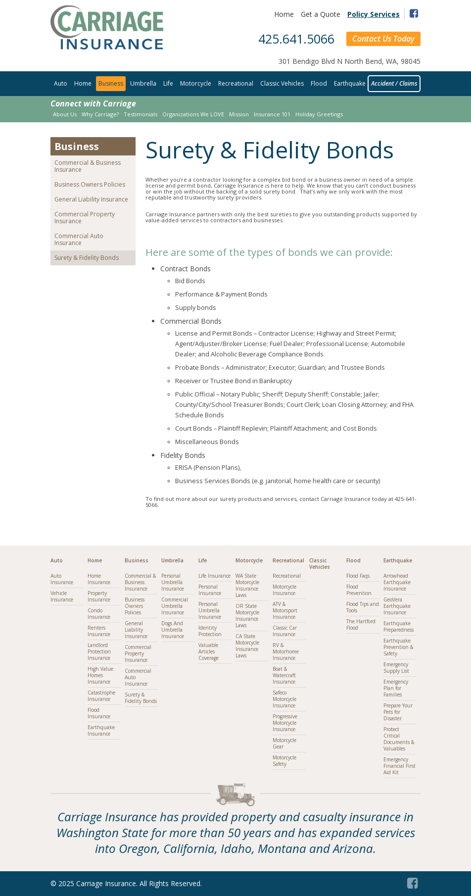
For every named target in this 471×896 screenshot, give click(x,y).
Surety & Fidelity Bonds (86, 257)
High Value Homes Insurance (100, 675)
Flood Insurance (99, 713)
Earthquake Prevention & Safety (398, 647)
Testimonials (140, 114)
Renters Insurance (99, 631)
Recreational (235, 83)
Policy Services (373, 14)
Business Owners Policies (89, 184)
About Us (65, 114)
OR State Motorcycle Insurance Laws (247, 615)
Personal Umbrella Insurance (172, 582)
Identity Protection (210, 631)
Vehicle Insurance (61, 596)
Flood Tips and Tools (362, 607)
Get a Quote (320, 14)
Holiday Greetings (319, 114)
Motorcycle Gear (284, 743)
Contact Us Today (383, 38)
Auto (60, 83)
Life (168, 83)
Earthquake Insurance (101, 730)
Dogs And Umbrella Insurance (172, 630)
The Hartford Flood (361, 624)
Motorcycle (195, 83)
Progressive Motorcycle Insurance (285, 723)
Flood (319, 83)
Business (110, 83)
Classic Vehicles (282, 83)
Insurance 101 (272, 114)
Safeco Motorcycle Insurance (284, 699)
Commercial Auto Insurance (78, 239)
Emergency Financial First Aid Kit (399, 766)
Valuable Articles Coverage (208, 651)
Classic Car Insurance (285, 631)
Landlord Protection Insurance (99, 651)
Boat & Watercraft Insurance (284, 675)
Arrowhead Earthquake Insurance (397, 582)
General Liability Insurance (91, 199)
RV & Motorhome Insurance (286, 651)
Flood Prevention (359, 590)
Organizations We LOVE (193, 114)
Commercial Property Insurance (84, 217)
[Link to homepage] (106, 46)
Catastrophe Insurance (101, 695)
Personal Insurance (209, 590)
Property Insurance (99, 596)
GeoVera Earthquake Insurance (397, 606)
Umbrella (143, 83)
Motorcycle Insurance (284, 590)
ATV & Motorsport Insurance (285, 610)
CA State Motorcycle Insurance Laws (247, 646)
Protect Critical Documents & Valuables (398, 739)
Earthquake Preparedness (398, 626)
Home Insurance (99, 579)
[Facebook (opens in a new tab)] (414, 881)
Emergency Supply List (396, 667)
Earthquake (350, 83)
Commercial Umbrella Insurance (174, 606)
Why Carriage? (100, 114)
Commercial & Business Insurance (87, 166)
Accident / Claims (394, 83)
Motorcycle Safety (284, 760)
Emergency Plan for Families (395, 688)
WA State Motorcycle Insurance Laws (247, 585)
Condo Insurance (99, 613)
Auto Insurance (61, 579)
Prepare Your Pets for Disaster (398, 712)
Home (284, 14)
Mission (239, 114)
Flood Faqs (358, 575)
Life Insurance (214, 575)
